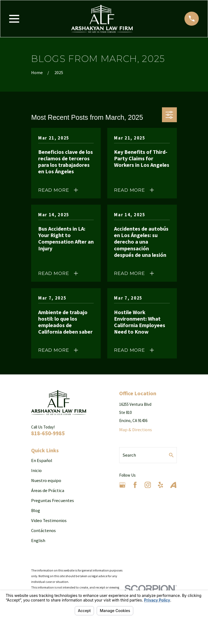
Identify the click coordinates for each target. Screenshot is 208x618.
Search (129, 455)
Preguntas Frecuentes (52, 500)
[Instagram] (148, 485)
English (38, 540)
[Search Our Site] (171, 455)
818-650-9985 (48, 433)
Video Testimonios (49, 520)
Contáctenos (43, 530)
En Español (41, 460)
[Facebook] (135, 485)
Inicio (36, 470)
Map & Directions (135, 430)
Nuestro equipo (46, 480)
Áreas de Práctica (47, 490)
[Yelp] (160, 485)
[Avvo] (173, 485)
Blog (35, 510)
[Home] (102, 19)
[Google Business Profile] (122, 485)
